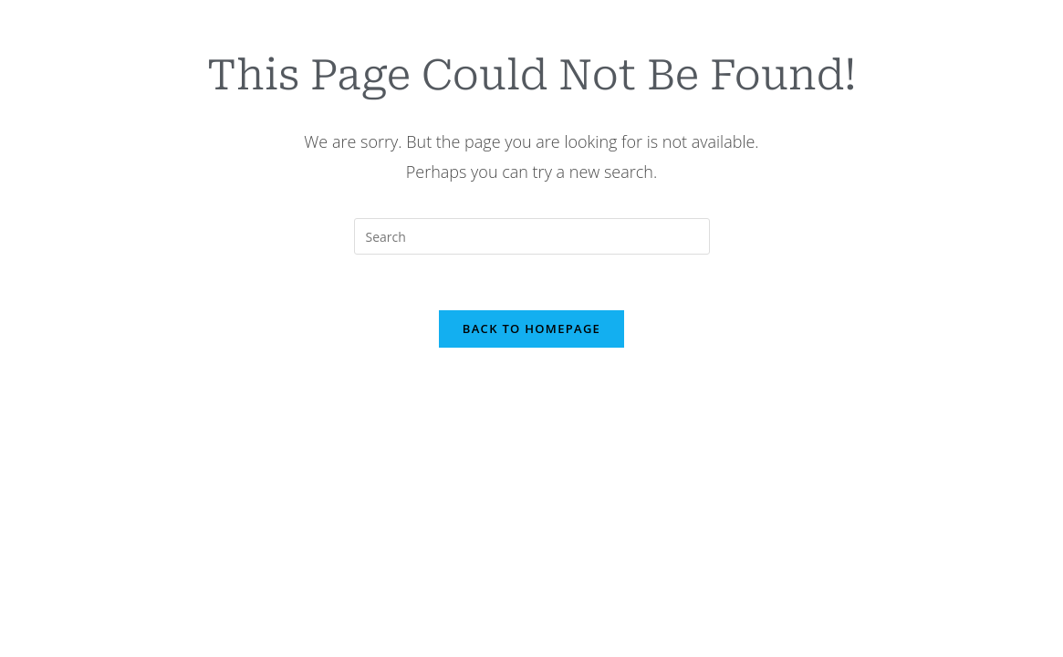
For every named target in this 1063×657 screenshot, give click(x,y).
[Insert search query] (532, 236)
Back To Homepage (531, 328)
